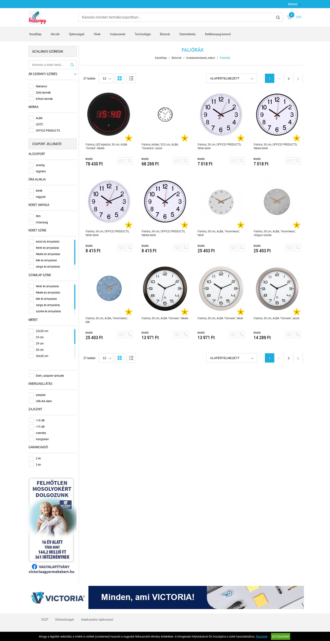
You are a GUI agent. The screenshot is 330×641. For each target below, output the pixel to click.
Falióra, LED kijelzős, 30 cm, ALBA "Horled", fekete (106, 146)
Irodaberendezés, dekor (200, 58)
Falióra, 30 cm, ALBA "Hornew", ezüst (276, 318)
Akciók (55, 34)
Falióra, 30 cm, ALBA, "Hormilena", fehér (219, 233)
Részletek (262, 636)
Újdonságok (76, 34)
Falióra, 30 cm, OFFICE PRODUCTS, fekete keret (275, 146)
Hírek (97, 34)
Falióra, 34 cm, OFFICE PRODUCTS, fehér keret (107, 233)
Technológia (143, 34)
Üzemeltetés (187, 34)
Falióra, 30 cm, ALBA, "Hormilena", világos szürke (275, 233)
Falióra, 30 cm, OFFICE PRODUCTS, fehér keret (219, 146)
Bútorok (165, 34)
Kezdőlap (35, 34)
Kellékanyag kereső (218, 34)
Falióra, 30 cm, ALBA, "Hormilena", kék (107, 320)
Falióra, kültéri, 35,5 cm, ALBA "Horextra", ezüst (160, 146)
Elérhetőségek (64, 619)
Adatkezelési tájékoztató (97, 619)
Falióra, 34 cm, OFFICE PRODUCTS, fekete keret (163, 233)
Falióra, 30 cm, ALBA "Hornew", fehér (220, 318)
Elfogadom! (280, 636)
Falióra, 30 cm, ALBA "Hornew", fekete (165, 318)
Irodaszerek (117, 34)
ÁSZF (44, 619)
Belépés (293, 4)
